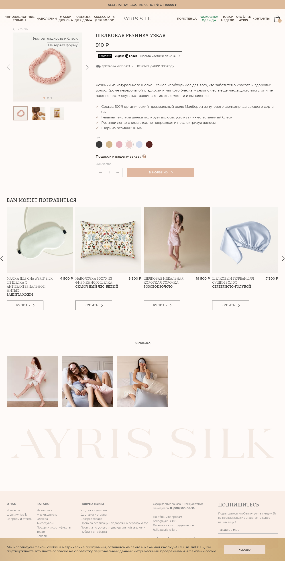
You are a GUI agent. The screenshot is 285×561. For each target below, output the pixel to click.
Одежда (42, 471)
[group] (47, 67)
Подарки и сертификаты (54, 479)
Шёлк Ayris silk (17, 466)
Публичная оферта (94, 484)
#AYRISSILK (143, 343)
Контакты (261, 18)
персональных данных (255, 511)
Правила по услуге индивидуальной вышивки (113, 479)
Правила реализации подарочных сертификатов (114, 475)
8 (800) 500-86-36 (182, 460)
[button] (87, 68)
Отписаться (226, 523)
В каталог (21, 29)
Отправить (248, 495)
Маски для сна (47, 466)
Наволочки (44, 462)
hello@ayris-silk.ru (165, 473)
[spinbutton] (109, 173)
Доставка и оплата (94, 466)
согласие (60, 550)
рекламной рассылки (239, 508)
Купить (26, 305)
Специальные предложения (56, 492)
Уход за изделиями (94, 462)
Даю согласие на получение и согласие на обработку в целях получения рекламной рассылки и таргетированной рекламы (250, 511)
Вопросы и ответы (19, 471)
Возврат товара (91, 471)
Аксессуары (45, 475)
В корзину (156, 173)
